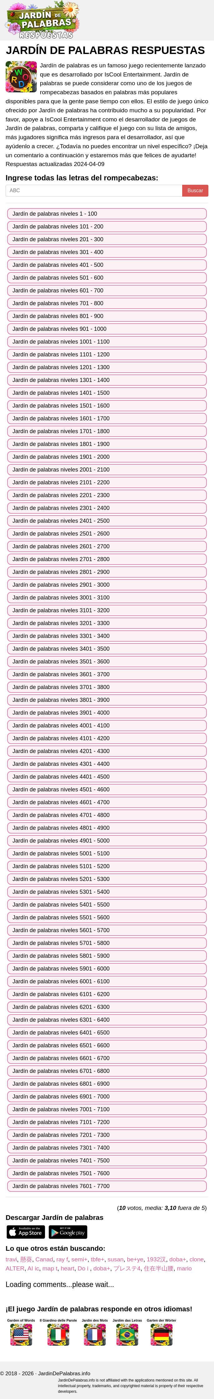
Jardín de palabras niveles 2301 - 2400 (60, 508)
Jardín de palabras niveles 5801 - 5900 (60, 956)
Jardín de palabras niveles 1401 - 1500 (60, 393)
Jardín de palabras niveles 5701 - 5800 (60, 943)
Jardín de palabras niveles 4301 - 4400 (60, 764)
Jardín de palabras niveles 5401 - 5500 (60, 905)
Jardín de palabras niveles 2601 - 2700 (60, 546)
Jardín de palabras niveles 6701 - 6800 (60, 1071)
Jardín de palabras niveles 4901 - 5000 (60, 841)
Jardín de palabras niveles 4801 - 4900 (60, 828)
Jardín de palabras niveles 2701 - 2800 (60, 559)
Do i (84, 1268)
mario (184, 1268)
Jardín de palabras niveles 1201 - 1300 (60, 367)
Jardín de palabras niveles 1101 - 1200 (60, 354)
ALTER (15, 1268)
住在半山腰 (158, 1268)
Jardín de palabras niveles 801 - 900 (57, 316)
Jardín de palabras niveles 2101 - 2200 (60, 482)
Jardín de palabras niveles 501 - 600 (57, 278)
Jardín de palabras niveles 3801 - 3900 (60, 700)
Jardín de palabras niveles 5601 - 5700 (60, 930)
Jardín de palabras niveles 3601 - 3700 (60, 674)
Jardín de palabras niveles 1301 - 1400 (60, 380)
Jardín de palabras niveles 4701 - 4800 (60, 815)
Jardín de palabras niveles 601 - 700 (57, 290)
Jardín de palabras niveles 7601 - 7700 (60, 1186)
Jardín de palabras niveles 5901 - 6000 (60, 969)
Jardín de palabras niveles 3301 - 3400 (60, 636)
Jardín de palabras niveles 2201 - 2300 (60, 495)
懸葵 (26, 1259)
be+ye (135, 1259)
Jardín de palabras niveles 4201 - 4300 (60, 751)
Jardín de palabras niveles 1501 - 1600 (60, 406)
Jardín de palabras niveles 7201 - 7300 (60, 1135)
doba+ (177, 1259)
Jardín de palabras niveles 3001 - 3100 (60, 597)
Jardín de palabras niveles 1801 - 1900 (60, 444)
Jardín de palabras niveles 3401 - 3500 (60, 649)
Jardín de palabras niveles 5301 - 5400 (60, 892)
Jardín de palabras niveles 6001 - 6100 (60, 981)
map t (49, 1268)
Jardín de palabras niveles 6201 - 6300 (60, 1007)
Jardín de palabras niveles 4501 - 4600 (60, 789)
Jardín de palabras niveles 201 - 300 (57, 239)
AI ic (33, 1268)
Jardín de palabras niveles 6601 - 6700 (60, 1058)
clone (196, 1259)
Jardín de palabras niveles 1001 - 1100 (60, 342)
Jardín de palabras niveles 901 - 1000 (59, 329)
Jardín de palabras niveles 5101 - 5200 (60, 866)
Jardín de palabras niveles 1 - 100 (54, 214)
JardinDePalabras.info (64, 1374)
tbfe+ (97, 1259)
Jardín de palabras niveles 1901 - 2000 (60, 457)
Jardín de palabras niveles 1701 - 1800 (60, 431)
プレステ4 (127, 1268)
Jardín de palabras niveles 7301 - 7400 (60, 1148)
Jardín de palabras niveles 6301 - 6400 (60, 1020)
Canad (44, 1259)
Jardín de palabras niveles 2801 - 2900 (60, 572)
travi (11, 1259)
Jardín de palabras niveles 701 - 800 (57, 303)
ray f (62, 1259)
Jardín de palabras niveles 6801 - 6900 (60, 1084)
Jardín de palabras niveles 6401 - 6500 (60, 1033)
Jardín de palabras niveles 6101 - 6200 (60, 994)
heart (68, 1268)
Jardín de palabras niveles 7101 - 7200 (60, 1122)
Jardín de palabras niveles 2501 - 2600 (60, 534)
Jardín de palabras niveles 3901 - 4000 (60, 713)
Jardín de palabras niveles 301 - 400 (57, 252)
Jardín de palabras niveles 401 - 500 (57, 265)
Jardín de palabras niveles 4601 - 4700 (60, 802)
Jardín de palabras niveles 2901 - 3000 (60, 585)
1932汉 (156, 1259)
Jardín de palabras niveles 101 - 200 (57, 226)
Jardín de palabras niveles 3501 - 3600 (60, 661)
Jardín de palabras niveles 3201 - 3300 (60, 623)
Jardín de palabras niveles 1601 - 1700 (60, 418)
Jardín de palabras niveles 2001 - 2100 (60, 470)
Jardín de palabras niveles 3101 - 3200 (60, 610)
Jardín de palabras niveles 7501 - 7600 (60, 1173)
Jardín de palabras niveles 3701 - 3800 (60, 687)
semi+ (79, 1259)
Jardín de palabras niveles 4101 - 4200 (60, 738)
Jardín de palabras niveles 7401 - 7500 (60, 1160)
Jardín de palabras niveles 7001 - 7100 (60, 1109)
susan (116, 1259)
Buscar (195, 190)
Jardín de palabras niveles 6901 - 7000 (60, 1096)
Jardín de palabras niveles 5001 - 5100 (60, 853)
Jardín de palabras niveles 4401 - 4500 (60, 777)
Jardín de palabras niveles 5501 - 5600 (60, 917)
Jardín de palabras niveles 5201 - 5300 (60, 879)
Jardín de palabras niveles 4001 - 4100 (60, 725)
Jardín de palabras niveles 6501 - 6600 (60, 1045)
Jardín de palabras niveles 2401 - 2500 (60, 521)
